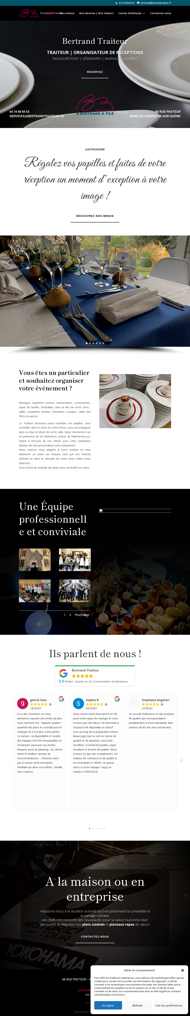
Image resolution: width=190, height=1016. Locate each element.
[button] (182, 970)
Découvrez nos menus (95, 215)
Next (181, 755)
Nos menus (67, 13)
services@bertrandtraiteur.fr (36, 116)
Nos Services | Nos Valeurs (96, 13)
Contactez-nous (160, 13)
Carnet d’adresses (130, 13)
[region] (95, 295)
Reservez (95, 71)
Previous (8, 755)
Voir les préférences (168, 1005)
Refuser (137, 1005)
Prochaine (82, 615)
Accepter (108, 1005)
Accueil (50, 13)
